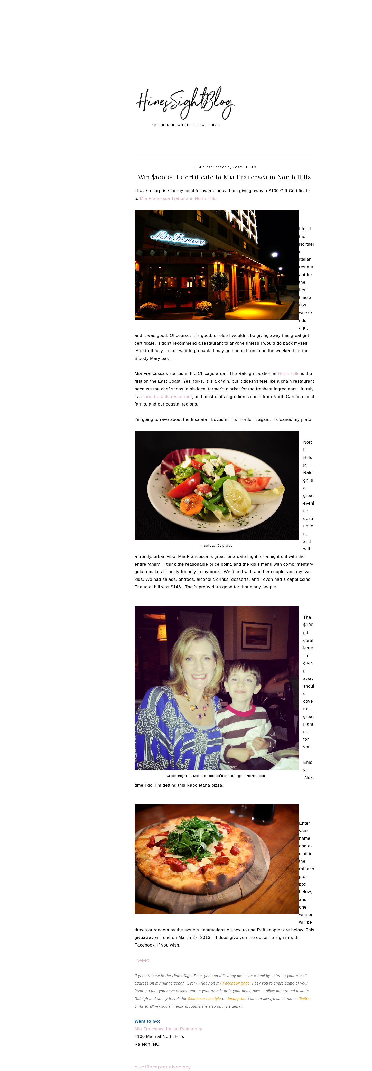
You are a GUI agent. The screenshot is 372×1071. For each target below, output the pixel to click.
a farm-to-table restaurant (166, 396)
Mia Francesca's (214, 167)
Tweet (142, 960)
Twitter (305, 999)
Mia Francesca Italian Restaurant (169, 1029)
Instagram (236, 999)
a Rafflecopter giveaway (163, 1067)
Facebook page (236, 983)
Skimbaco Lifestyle (204, 999)
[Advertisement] (154, 49)
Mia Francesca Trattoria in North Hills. (179, 198)
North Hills (244, 167)
